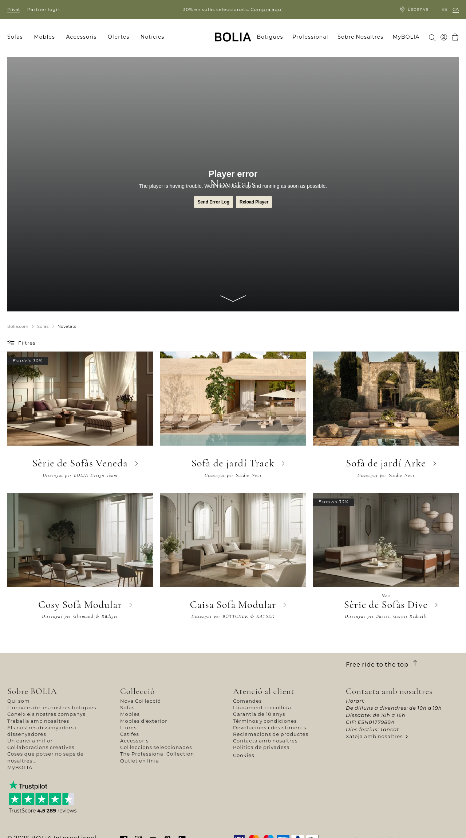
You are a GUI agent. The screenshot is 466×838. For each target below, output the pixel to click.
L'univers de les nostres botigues (51, 707)
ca (456, 9)
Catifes (129, 734)
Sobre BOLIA (32, 691)
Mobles (130, 714)
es (444, 9)
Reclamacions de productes (270, 734)
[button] (11, 342)
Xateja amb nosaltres (374, 736)
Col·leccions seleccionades (156, 747)
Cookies (243, 755)
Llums (128, 727)
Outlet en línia (139, 761)
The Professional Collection (157, 754)
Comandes (247, 701)
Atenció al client (264, 691)
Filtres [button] (27, 343)
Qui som (18, 701)
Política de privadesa (261, 747)
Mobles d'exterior (143, 721)
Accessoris (134, 741)
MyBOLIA (19, 767)
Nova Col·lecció (140, 701)
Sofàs (127, 707)
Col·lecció (137, 691)
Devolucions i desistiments (269, 727)
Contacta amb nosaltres (265, 741)
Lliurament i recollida (262, 707)
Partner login (44, 9)
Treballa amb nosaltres (38, 721)
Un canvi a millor (30, 741)
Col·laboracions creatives (41, 747)
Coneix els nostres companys (46, 714)
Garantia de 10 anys (259, 714)
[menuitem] (17, 37)
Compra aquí (266, 9)
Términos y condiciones (265, 721)
